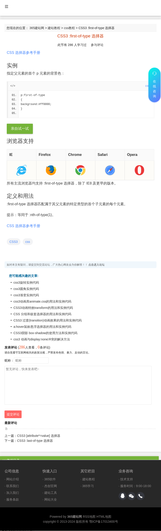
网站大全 (50, 499)
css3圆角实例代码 (26, 289)
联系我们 (12, 486)
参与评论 (97, 45)
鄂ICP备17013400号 (103, 522)
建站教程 (54, 28)
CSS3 (13, 242)
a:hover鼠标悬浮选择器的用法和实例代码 (42, 327)
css (27, 242)
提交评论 (13, 414)
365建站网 (36, 28)
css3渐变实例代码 (26, 295)
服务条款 (12, 499)
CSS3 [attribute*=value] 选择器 (38, 436)
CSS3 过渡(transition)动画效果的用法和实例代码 (47, 320)
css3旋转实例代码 (26, 283)
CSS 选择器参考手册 (23, 53)
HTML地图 (103, 517)
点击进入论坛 (96, 265)
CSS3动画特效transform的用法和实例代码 (43, 308)
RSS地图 (89, 517)
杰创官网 (50, 486)
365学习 (88, 486)
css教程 (69, 28)
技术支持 (126, 479)
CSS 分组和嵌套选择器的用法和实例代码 (42, 314)
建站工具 (50, 493)
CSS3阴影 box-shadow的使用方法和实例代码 (45, 333)
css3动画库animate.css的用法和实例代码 (42, 301)
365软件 (50, 479)
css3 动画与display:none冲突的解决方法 (41, 339)
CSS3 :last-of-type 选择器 (35, 441)
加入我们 (12, 493)
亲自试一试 (20, 129)
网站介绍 (12, 479)
